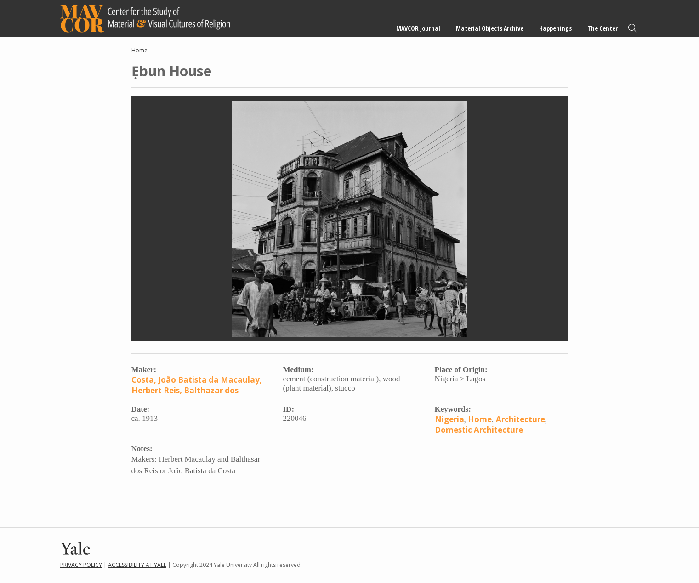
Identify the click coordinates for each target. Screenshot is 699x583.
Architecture (520, 419)
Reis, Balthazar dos (201, 390)
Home (139, 50)
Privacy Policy (81, 565)
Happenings (555, 28)
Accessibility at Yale (137, 565)
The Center (602, 28)
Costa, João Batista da (175, 379)
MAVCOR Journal (418, 28)
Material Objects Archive (489, 28)
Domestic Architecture (479, 430)
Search (632, 28)
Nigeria (449, 419)
